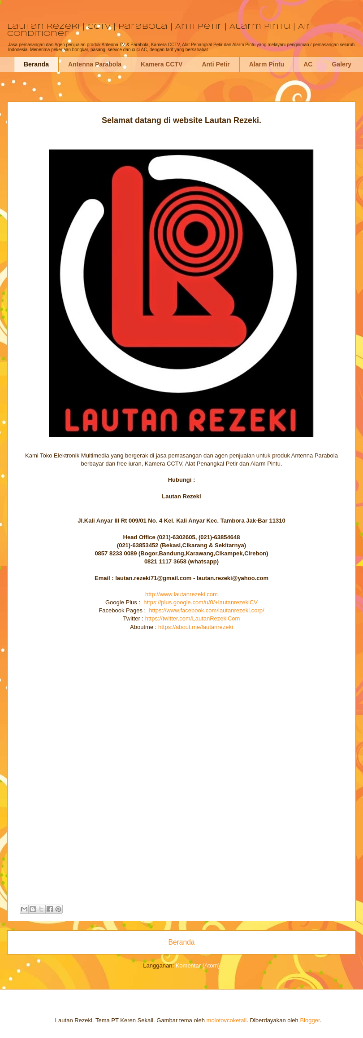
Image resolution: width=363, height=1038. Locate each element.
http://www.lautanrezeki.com (181, 594)
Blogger (310, 1020)
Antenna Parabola (94, 64)
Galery (341, 64)
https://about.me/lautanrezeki (195, 627)
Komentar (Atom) (198, 965)
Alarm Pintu (267, 64)
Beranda (36, 64)
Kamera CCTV (161, 64)
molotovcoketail (227, 1020)
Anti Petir (215, 64)
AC (307, 64)
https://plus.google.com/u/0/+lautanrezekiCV (200, 602)
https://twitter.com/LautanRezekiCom (192, 618)
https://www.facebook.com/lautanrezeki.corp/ (206, 610)
